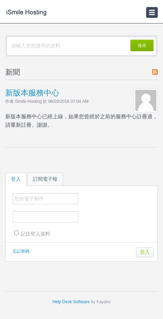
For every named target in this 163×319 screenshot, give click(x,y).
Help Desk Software (71, 301)
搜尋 (142, 45)
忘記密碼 (21, 251)
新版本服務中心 (32, 92)
